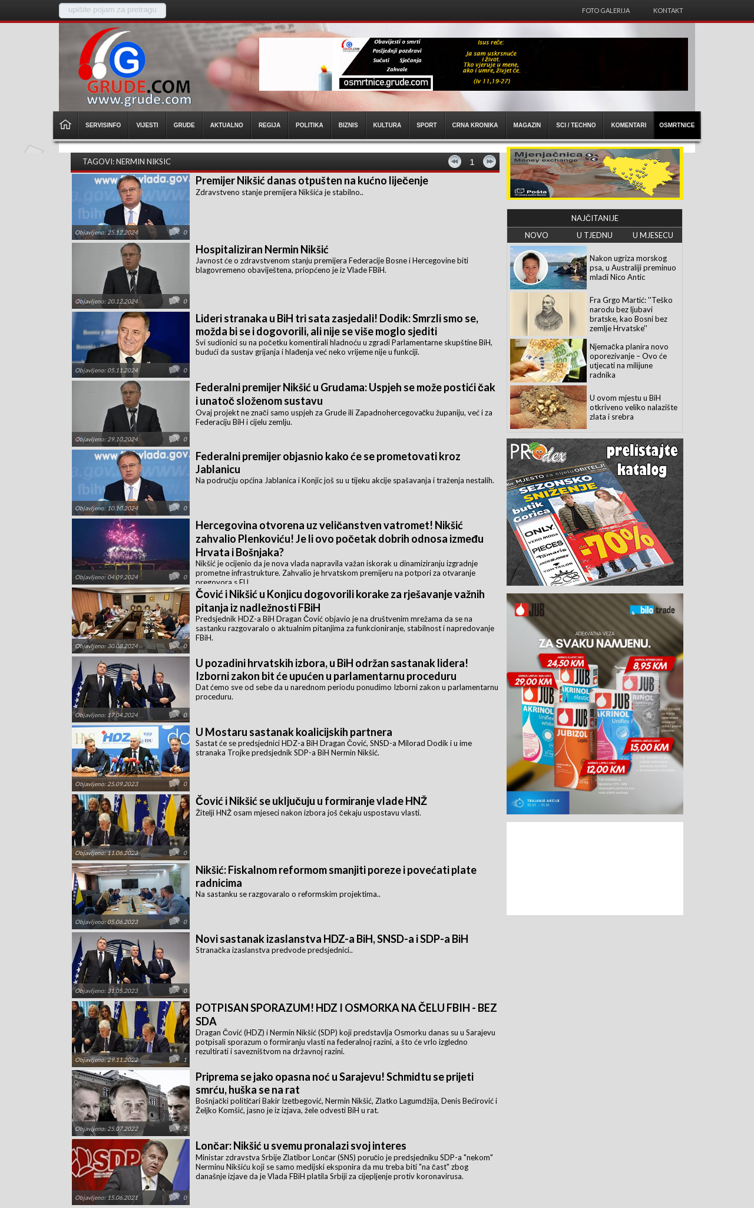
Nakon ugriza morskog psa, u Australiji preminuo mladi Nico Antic (633, 267)
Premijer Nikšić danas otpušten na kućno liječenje (312, 180)
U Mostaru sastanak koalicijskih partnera (294, 731)
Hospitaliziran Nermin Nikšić (262, 249)
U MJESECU (653, 235)
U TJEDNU (595, 235)
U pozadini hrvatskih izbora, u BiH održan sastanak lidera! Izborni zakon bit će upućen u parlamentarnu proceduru (332, 669)
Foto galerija (606, 10)
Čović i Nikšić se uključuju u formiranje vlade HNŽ (311, 800)
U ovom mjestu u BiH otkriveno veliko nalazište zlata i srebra (633, 407)
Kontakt (668, 10)
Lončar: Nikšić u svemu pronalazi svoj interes (301, 1145)
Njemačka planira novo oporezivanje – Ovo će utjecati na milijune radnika (629, 360)
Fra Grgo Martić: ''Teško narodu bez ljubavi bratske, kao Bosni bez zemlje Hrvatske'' (631, 314)
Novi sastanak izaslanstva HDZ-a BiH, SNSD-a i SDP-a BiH (332, 938)
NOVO (536, 235)
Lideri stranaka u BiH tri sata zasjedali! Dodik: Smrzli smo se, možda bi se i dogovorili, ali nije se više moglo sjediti (337, 325)
